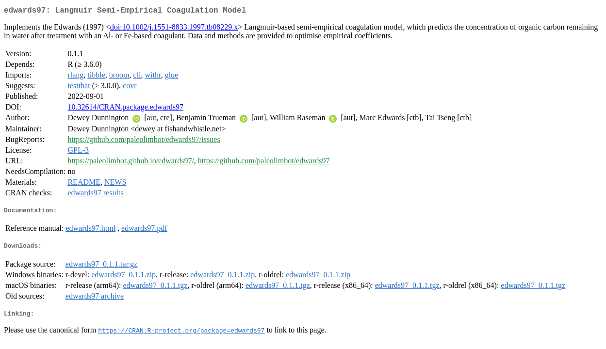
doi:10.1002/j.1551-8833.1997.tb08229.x (174, 29)
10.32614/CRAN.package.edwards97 (125, 109)
